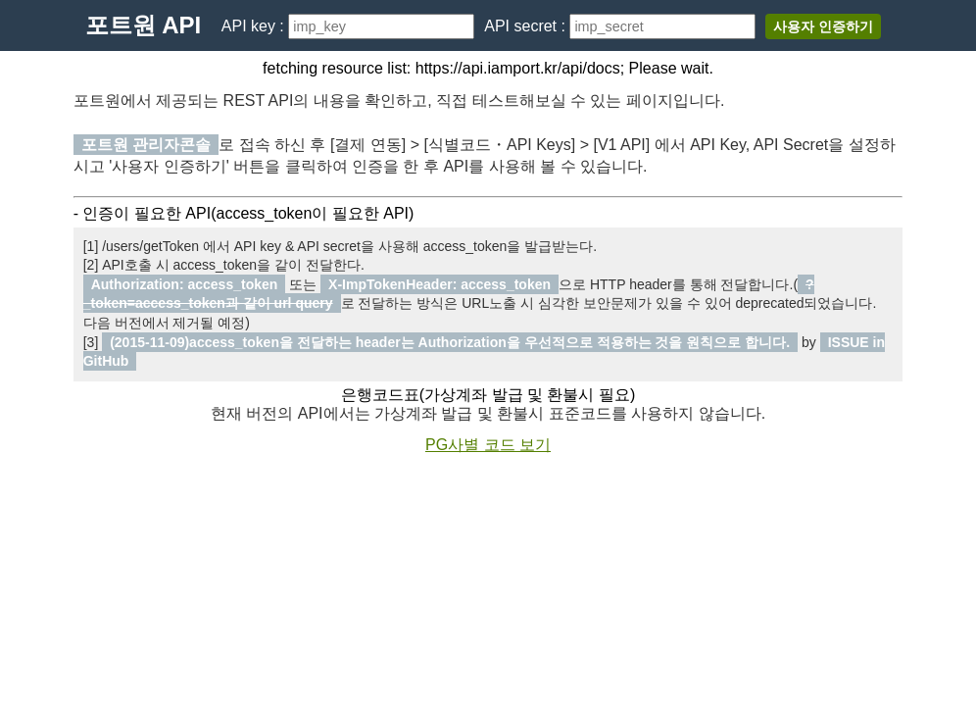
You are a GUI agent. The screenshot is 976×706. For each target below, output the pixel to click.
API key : (254, 26)
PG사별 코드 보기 (488, 444)
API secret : (526, 26)
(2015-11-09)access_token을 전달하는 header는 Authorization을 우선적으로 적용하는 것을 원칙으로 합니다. (450, 342)
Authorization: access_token (184, 284)
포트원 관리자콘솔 (146, 144)
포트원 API (143, 25)
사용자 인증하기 (823, 26)
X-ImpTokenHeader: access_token (439, 284)
